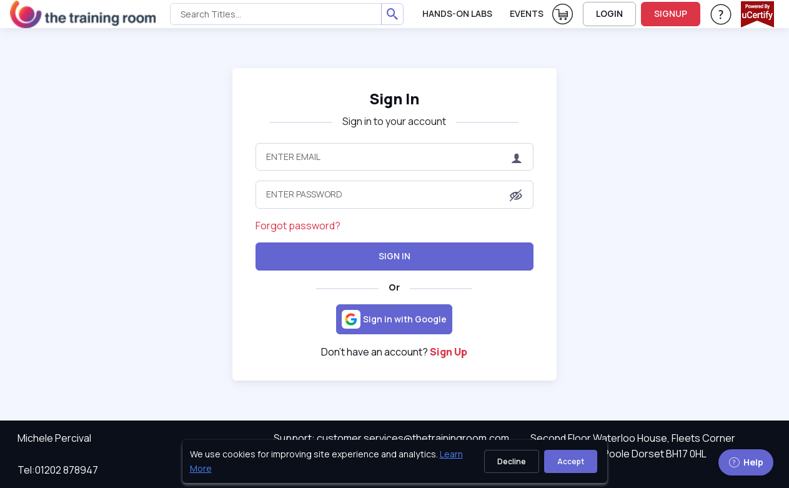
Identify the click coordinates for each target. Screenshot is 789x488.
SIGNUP (670, 13)
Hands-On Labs (457, 13)
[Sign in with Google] (394, 319)
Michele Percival (54, 438)
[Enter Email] (394, 157)
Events (526, 13)
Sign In (394, 256)
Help (745, 462)
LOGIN (609, 13)
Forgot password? (298, 225)
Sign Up (448, 352)
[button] (516, 195)
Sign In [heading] (394, 98)
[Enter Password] (394, 194)
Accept (570, 461)
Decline (511, 461)
